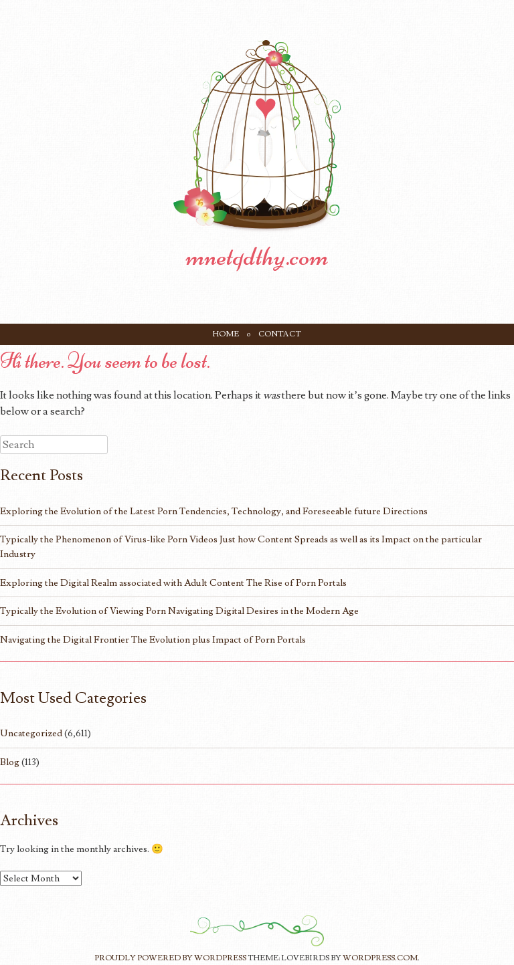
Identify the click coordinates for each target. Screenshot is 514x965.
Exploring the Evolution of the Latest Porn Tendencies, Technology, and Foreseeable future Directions (214, 511)
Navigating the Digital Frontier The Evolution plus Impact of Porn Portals (153, 639)
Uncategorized (31, 733)
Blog (9, 762)
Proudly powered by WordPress (170, 958)
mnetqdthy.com (257, 256)
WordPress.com (380, 958)
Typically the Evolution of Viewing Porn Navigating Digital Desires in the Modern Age (179, 611)
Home (226, 334)
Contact (279, 334)
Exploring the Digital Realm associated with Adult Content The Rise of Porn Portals (173, 582)
